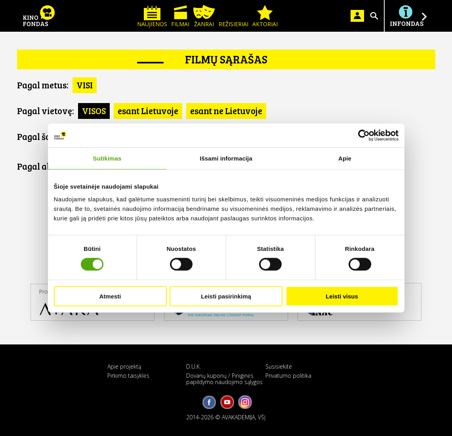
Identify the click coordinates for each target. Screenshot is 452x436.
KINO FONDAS (39, 16)
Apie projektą (124, 366)
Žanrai (204, 16)
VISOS (94, 111)
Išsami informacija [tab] (226, 158)
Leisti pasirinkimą (226, 296)
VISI (84, 85)
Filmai (180, 16)
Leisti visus (342, 296)
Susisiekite (278, 366)
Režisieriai (233, 16)
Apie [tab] (344, 158)
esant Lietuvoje (148, 111)
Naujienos (152, 16)
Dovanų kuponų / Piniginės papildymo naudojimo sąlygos (224, 378)
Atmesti (110, 296)
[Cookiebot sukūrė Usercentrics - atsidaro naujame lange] (364, 136)
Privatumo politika (288, 375)
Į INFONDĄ (406, 16)
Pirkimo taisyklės (128, 375)
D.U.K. (193, 366)
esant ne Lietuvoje (226, 111)
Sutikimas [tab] (107, 158)
